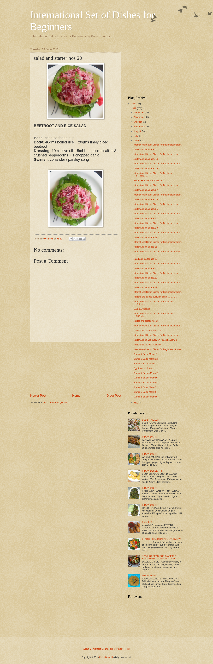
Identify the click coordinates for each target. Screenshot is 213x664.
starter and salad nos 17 (145, 287)
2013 (133, 103)
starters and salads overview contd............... (155, 296)
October (138, 122)
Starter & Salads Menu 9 (145, 377)
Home (76, 395)
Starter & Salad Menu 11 (145, 363)
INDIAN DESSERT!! (152, 471)
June (136, 140)
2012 (133, 108)
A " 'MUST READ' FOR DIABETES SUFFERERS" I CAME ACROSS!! (159, 557)
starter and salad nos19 (145, 268)
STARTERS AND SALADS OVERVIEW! (161, 539)
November (139, 117)
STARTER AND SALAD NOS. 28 (149, 180)
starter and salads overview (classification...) (155, 340)
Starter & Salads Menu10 (145, 373)
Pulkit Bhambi (106, 657)
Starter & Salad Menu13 (145, 354)
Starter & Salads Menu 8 (145, 382)
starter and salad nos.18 (145, 277)
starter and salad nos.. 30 (145, 159)
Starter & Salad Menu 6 (144, 392)
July (136, 136)
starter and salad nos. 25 (145, 209)
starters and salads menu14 (147, 330)
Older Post (114, 395)
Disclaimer (110, 649)
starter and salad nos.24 (145, 218)
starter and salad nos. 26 (145, 199)
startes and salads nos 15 (146, 321)
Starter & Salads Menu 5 (145, 396)
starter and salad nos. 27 (145, 190)
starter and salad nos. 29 (145, 168)
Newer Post (38, 395)
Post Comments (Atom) (55, 402)
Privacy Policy (123, 649)
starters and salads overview (147, 344)
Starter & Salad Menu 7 (144, 387)
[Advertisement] (75, 367)
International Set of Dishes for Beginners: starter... (157, 144)
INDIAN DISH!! (149, 436)
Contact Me (99, 649)
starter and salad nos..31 (145, 149)
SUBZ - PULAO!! (150, 420)
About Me (88, 649)
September (139, 126)
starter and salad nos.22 (145, 237)
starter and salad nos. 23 (145, 227)
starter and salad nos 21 (145, 246)
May (136, 402)
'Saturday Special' (142, 309)
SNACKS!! (147, 522)
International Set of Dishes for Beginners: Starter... (158, 349)
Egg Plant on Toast (142, 368)
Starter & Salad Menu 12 (145, 359)
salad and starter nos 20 (145, 259)
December (139, 112)
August (137, 131)
